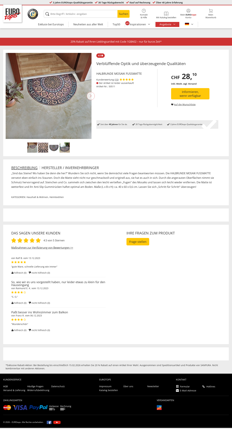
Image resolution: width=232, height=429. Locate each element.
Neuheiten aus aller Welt (88, 24)
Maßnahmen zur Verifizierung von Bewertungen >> (42, 249)
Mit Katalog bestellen (166, 15)
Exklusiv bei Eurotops (51, 24)
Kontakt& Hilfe (144, 14)
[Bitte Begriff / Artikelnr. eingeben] (87, 14)
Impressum (105, 387)
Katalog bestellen (108, 391)
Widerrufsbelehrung (38, 391)
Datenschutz (58, 387)
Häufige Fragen (35, 387)
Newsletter (153, 387)
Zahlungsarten (12, 401)
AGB (5, 387)
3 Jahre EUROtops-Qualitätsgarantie (73, 2)
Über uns (128, 387)
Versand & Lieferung (14, 391)
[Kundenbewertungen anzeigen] (127, 80)
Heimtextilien (56, 198)
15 (116, 80)
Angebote (166, 24)
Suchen (123, 14)
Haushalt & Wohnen (37, 198)
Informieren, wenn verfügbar (190, 95)
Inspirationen (138, 24)
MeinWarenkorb (211, 14)
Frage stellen (137, 243)
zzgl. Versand (190, 84)
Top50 (116, 24)
